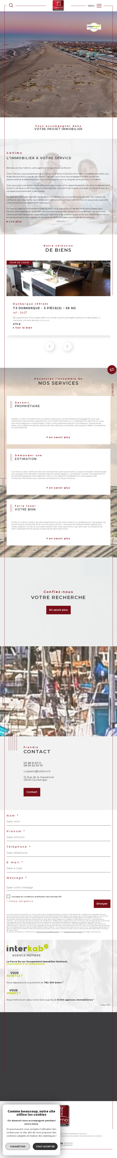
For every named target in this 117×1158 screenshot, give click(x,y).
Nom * (13, 815)
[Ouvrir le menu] (95, 5)
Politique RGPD (86, 1136)
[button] (67, 347)
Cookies (98, 1136)
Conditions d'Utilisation (73, 932)
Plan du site (37, 1136)
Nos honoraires (22, 1136)
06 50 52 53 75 (33, 765)
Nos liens (73, 1136)
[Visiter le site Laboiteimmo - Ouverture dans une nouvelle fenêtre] (58, 1147)
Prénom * (16, 831)
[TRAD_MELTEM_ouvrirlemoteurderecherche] (11, 5)
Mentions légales (52, 1136)
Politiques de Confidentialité (48, 932)
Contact (112, 389)
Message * (17, 878)
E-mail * (15, 862)
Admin (65, 1136)
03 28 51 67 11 (32, 763)
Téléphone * (19, 847)
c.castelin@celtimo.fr (37, 771)
